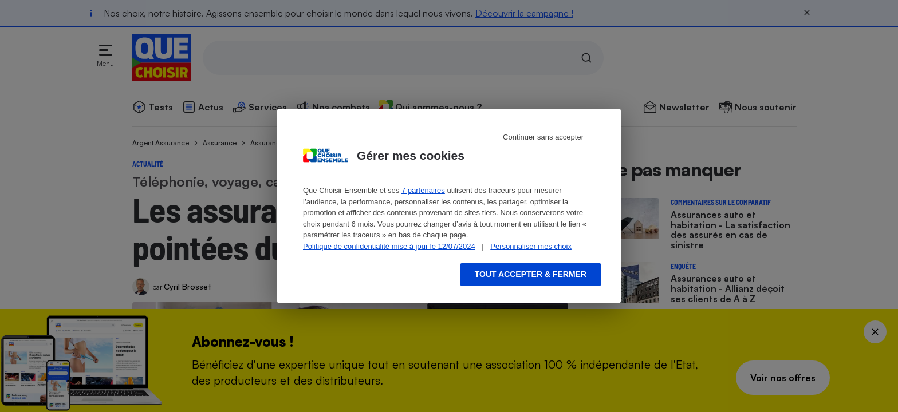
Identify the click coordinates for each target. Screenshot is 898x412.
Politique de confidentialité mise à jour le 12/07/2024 (389, 246)
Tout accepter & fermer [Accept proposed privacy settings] (530, 274)
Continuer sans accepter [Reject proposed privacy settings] (543, 137)
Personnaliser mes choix (531, 246)
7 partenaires (423, 190)
